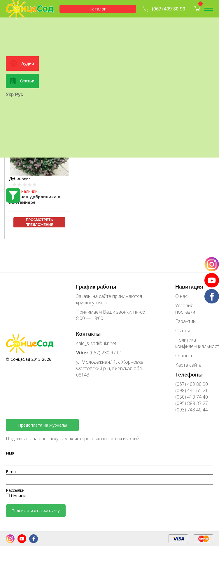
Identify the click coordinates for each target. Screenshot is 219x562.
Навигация (189, 286)
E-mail (11, 471)
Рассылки (15, 490)
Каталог (98, 9)
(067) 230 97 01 (99, 352)
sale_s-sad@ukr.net (96, 343)
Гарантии (185, 321)
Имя (10, 453)
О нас (181, 296)
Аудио (27, 114)
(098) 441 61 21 (191, 390)
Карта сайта (188, 365)
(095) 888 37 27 (191, 403)
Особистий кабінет (27, 27)
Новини (16, 496)
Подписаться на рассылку (36, 510)
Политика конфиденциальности (194, 343)
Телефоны (189, 374)
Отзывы (183, 355)
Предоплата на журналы (42, 425)
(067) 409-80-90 (163, 9)
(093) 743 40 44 (191, 410)
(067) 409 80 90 (191, 384)
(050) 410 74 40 (191, 397)
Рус (19, 145)
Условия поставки (185, 308)
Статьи (27, 132)
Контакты (88, 333)
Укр (10, 145)
